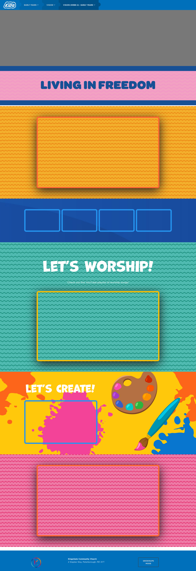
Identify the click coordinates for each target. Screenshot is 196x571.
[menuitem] (10, 5)
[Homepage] (36, 563)
